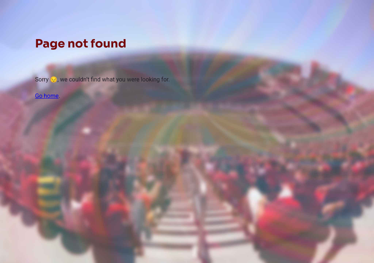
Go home (46, 95)
